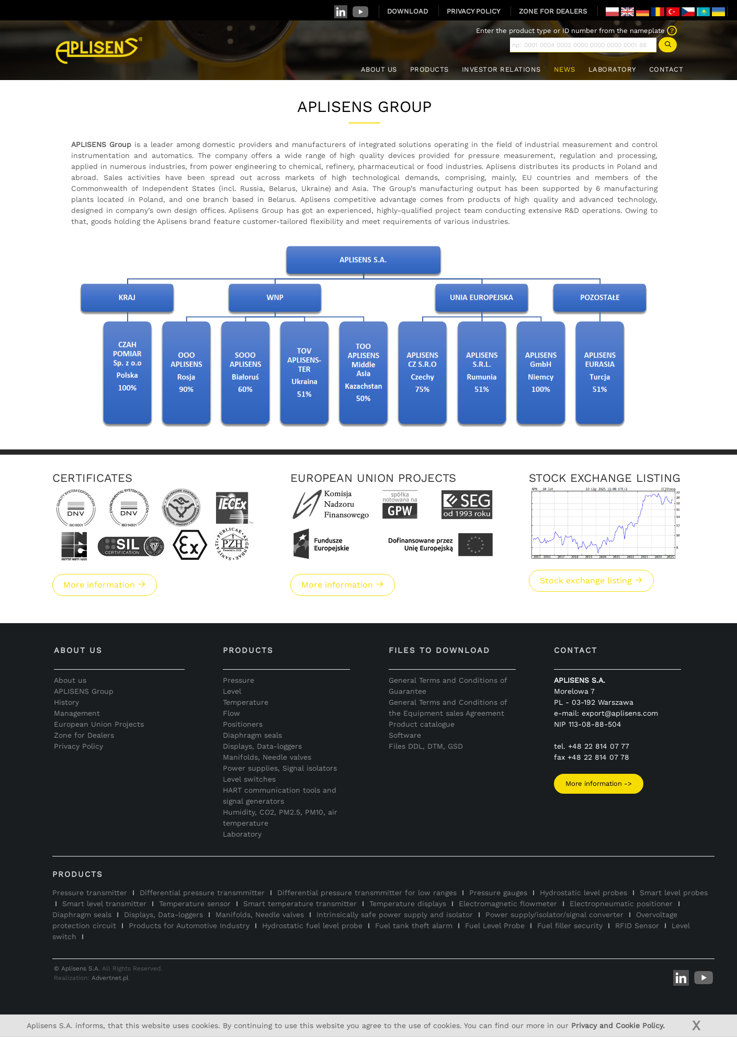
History (66, 702)
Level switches (249, 779)
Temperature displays (407, 903)
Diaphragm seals (252, 735)
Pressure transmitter (89, 892)
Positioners (243, 724)
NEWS (564, 69)
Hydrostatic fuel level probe (312, 925)
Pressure (238, 680)
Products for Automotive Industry (189, 925)
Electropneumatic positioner (621, 903)
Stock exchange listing (591, 580)
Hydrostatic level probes (583, 892)
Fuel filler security (570, 925)
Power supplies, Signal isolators (280, 768)
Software (405, 735)
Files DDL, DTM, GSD (426, 746)
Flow (231, 713)
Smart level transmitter (104, 903)
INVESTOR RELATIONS (501, 69)
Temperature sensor (195, 903)
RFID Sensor (637, 925)
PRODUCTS (429, 69)
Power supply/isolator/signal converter (554, 914)
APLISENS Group (84, 691)
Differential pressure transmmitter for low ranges (367, 892)
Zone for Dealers (84, 735)
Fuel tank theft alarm (413, 925)
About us (70, 680)
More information (104, 585)
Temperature (245, 702)
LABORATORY (612, 69)
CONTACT (666, 69)
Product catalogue (422, 724)
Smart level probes (674, 892)
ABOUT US (379, 69)
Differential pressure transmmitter (202, 892)
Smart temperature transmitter (300, 903)
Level (232, 691)
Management (77, 713)
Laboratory (242, 834)
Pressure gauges (498, 892)
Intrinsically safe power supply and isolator (394, 914)
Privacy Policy (78, 746)
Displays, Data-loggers (262, 746)
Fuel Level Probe (495, 925)
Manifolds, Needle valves (267, 757)
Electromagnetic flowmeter (508, 903)
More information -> (598, 783)
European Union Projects (99, 724)
